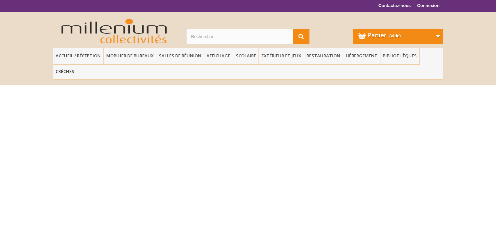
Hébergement (361, 56)
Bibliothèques (400, 56)
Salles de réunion (180, 56)
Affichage (218, 56)
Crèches (65, 71)
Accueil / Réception (78, 56)
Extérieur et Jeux (281, 56)
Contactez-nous (394, 5)
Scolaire (246, 56)
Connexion (428, 5)
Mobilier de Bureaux (130, 56)
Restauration (323, 56)
